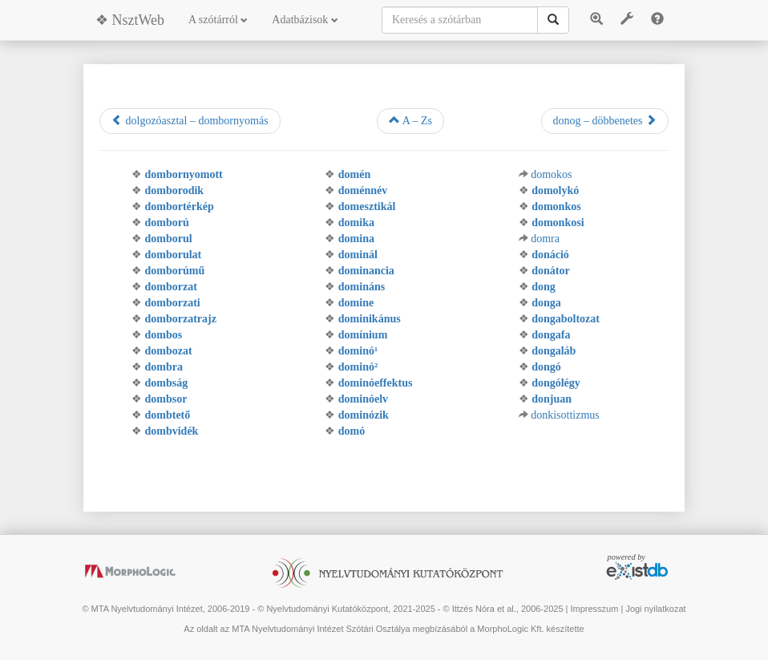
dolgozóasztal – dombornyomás (190, 120)
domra (545, 239)
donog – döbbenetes (605, 120)
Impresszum (594, 608)
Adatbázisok (305, 20)
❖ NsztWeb (129, 20)
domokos (551, 174)
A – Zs (410, 120)
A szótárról (218, 20)
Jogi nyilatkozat (655, 608)
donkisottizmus (565, 415)
